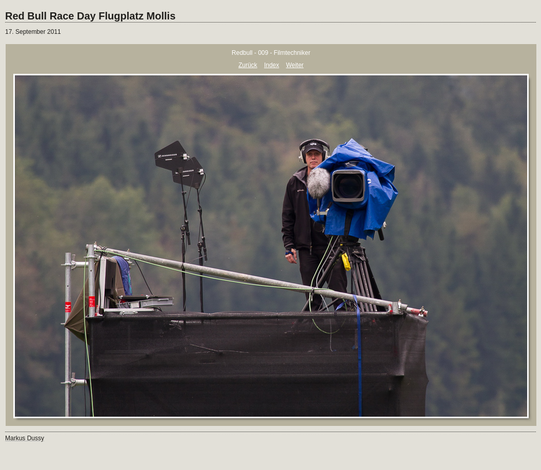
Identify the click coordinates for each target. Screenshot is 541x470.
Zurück (247, 65)
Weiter (295, 65)
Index (271, 65)
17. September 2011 (33, 31)
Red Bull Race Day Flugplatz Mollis (90, 16)
